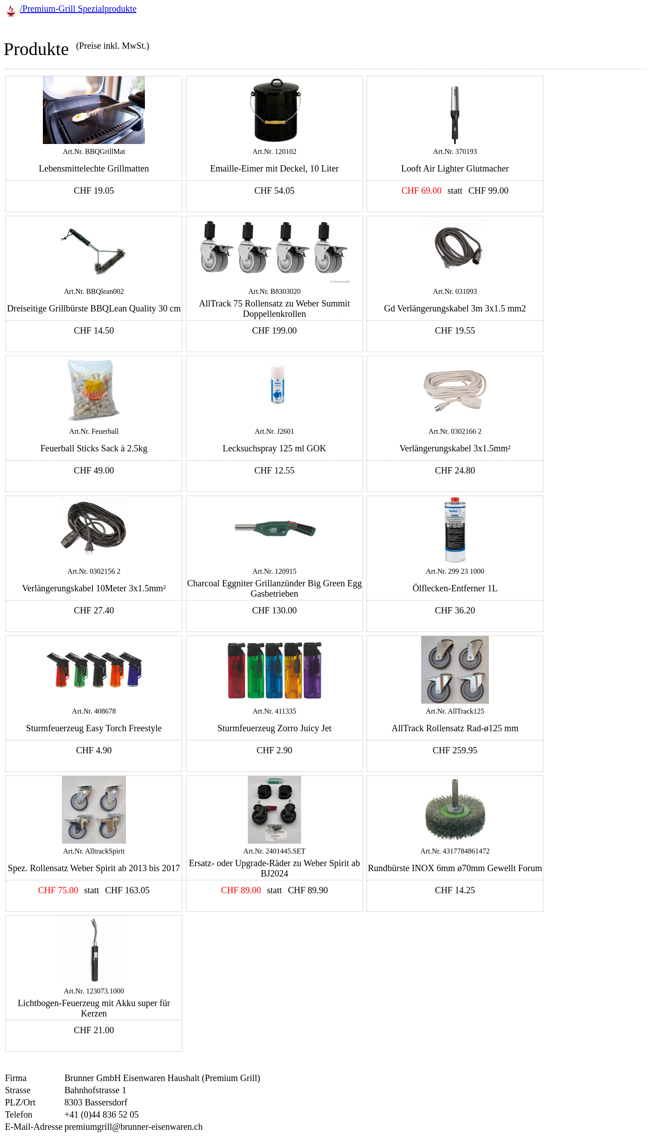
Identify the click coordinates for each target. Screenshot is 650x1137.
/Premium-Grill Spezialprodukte (78, 9)
